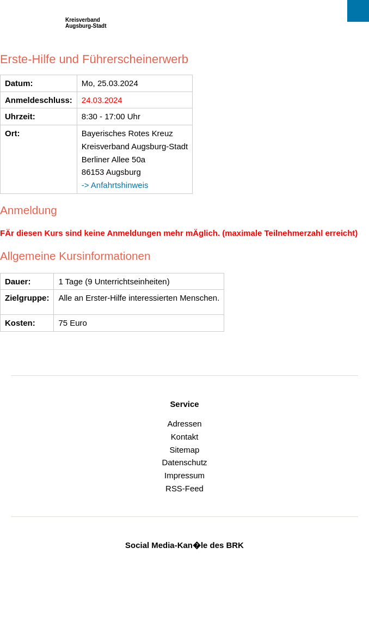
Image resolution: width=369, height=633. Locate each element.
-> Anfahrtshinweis (115, 185)
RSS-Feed (184, 488)
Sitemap (185, 449)
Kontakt (185, 436)
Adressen (184, 423)
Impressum (184, 475)
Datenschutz (184, 462)
